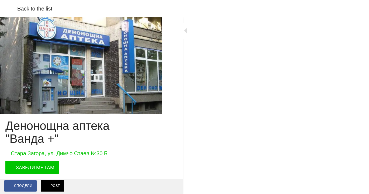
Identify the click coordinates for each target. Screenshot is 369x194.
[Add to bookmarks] (150, 186)
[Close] (8, 8)
